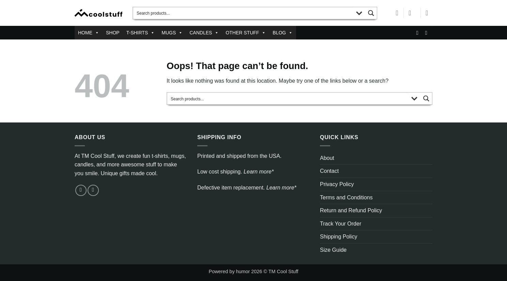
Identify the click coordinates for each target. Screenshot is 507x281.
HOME (88, 32)
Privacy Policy (337, 184)
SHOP (113, 32)
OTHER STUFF (246, 32)
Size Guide (333, 250)
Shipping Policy (338, 236)
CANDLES (204, 32)
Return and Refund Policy (351, 210)
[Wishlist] (397, 12)
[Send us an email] (419, 33)
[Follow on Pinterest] (428, 33)
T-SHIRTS (140, 32)
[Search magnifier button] (371, 13)
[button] (412, 12)
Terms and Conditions (346, 197)
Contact (329, 171)
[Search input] (243, 13)
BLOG (283, 32)
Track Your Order (340, 224)
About (327, 158)
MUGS (172, 32)
